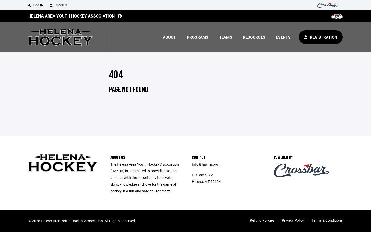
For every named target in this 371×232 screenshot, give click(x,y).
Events (283, 37)
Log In (35, 5)
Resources (254, 37)
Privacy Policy (293, 220)
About (169, 37)
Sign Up (59, 5)
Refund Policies (262, 220)
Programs (197, 37)
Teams (225, 37)
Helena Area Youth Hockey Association (71, 16)
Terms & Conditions (327, 220)
